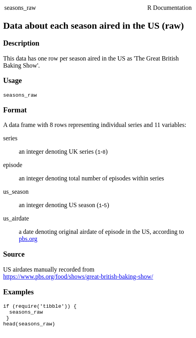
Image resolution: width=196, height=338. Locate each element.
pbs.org (28, 240)
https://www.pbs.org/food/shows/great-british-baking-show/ (78, 277)
